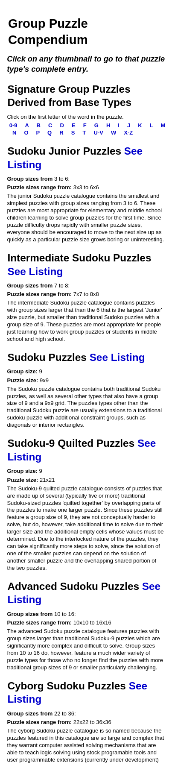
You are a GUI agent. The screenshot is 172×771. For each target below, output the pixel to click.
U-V (99, 132)
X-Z (129, 132)
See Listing (35, 271)
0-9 (14, 125)
